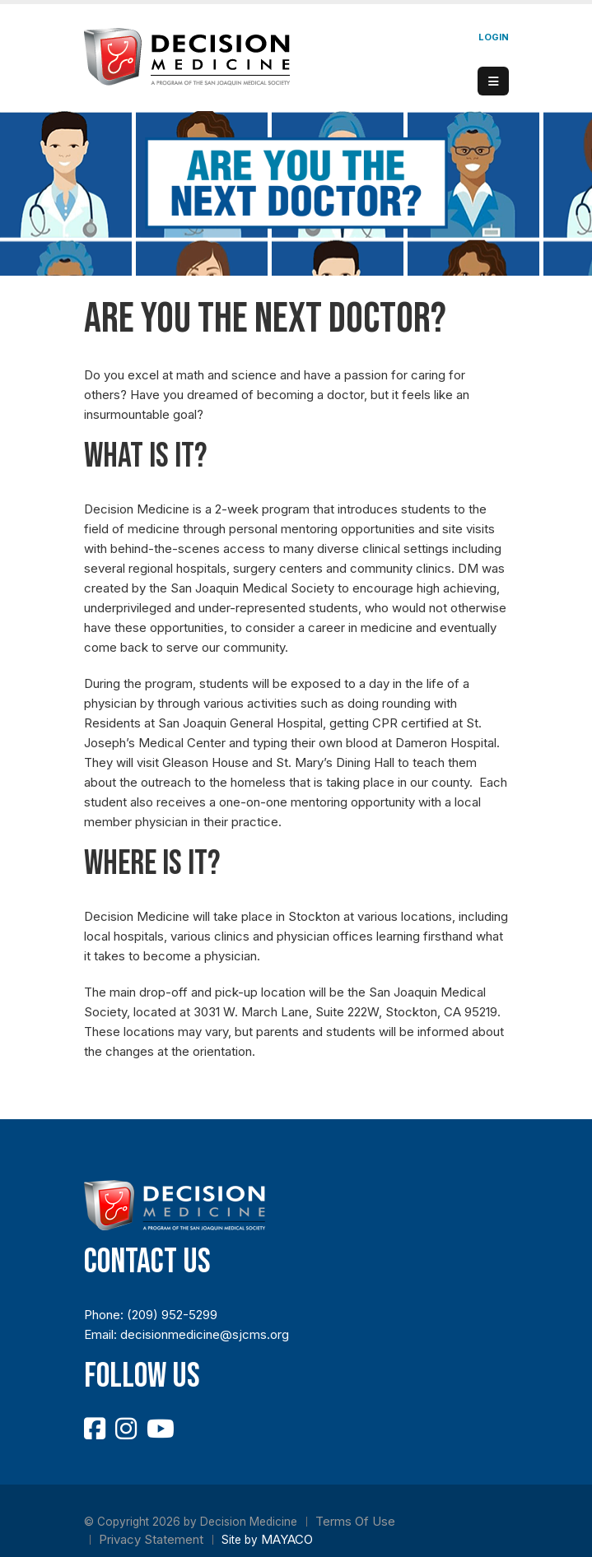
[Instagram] (126, 1428)
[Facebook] (94, 1428)
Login (493, 37)
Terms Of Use (355, 1521)
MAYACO (287, 1539)
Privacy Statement (151, 1539)
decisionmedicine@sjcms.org (204, 1334)
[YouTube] (161, 1428)
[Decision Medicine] (187, 56)
